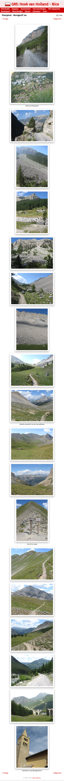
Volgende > (57, 19)
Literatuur (36, 11)
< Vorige (5, 19)
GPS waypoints (54, 9)
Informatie (5, 9)
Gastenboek (26, 9)
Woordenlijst (17, 11)
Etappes (15, 9)
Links (45, 11)
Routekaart (5, 11)
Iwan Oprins (36, 778)
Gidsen (27, 11)
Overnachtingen (39, 9)
